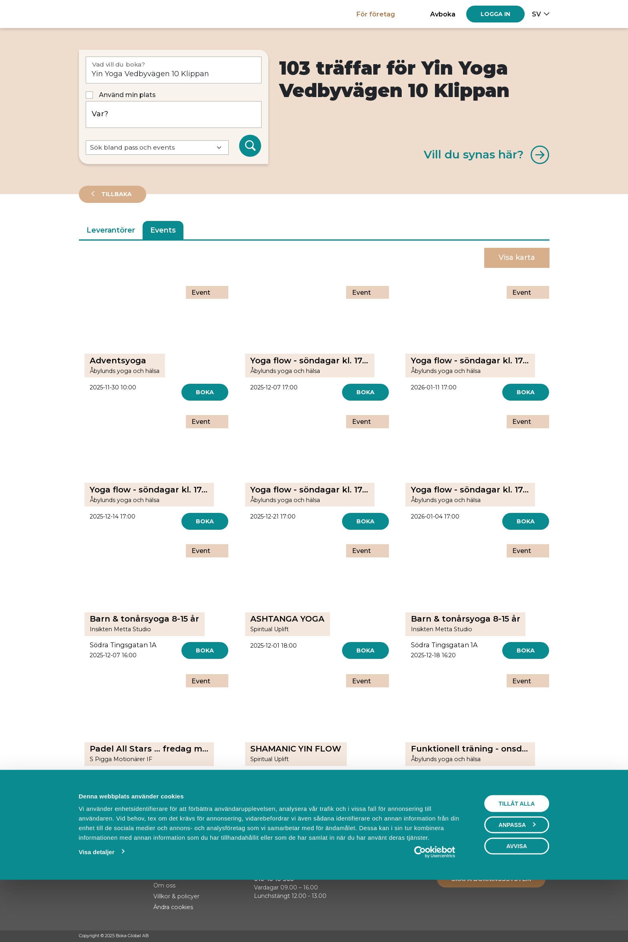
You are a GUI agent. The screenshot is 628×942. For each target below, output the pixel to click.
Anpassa (517, 880)
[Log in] (495, 14)
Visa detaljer (96, 907)
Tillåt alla (517, 858)
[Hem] (107, 13)
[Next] (352, 809)
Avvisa (516, 901)
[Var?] (174, 114)
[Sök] (250, 146)
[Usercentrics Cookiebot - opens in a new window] (435, 907)
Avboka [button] (442, 14)
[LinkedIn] (545, 936)
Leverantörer (111, 230)
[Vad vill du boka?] (174, 70)
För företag (375, 14)
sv (536, 14)
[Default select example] (157, 148)
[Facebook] (515, 936)
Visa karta (517, 257)
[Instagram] (530, 936)
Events (163, 230)
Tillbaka (116, 194)
